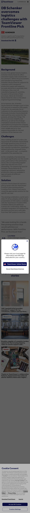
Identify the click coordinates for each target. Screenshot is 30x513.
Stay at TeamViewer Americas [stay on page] (15, 269)
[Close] (27, 241)
